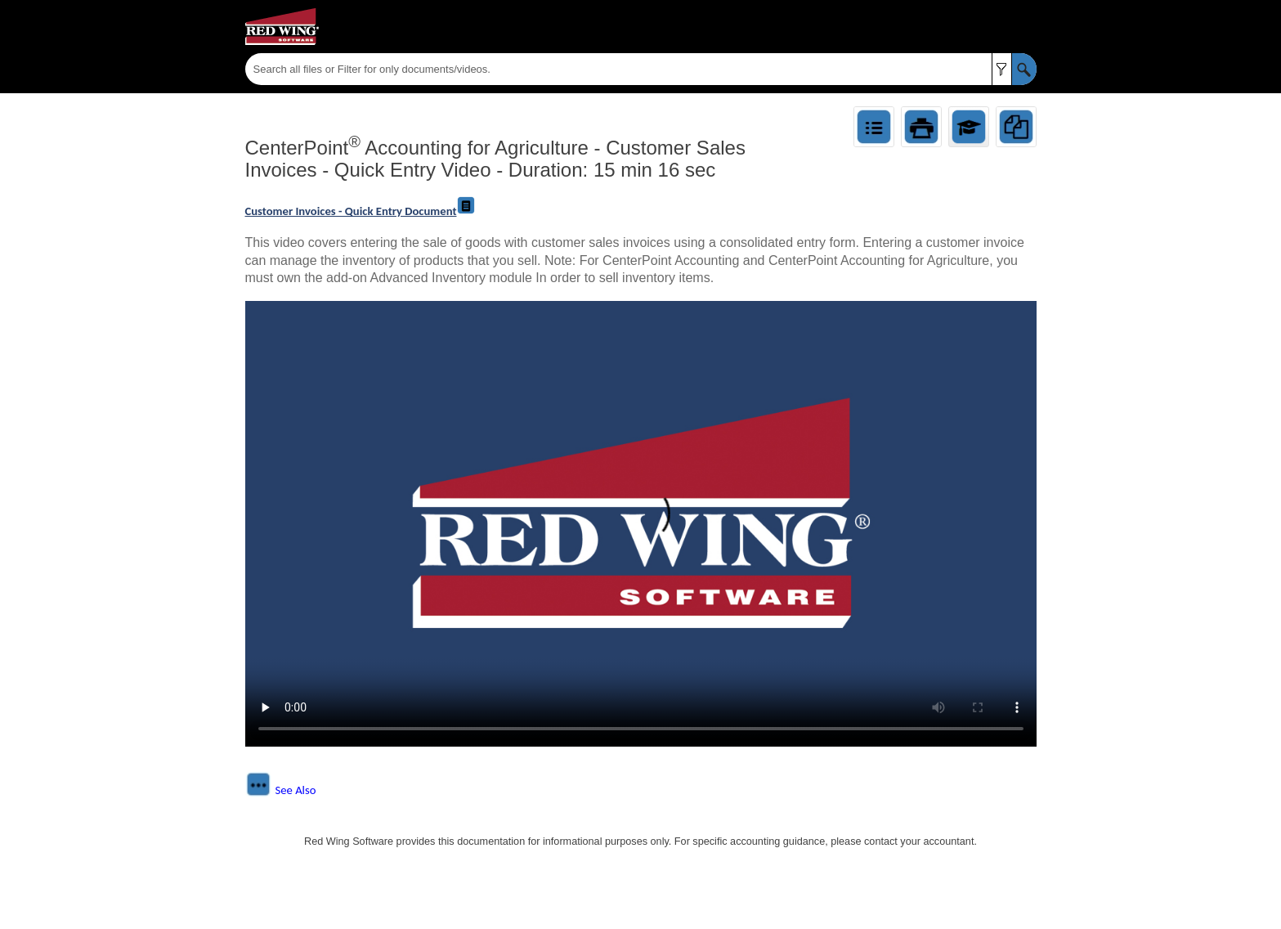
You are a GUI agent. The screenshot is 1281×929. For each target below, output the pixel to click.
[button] (1002, 69)
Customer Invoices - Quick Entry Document (361, 211)
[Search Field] (641, 69)
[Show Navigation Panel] (1027, 27)
